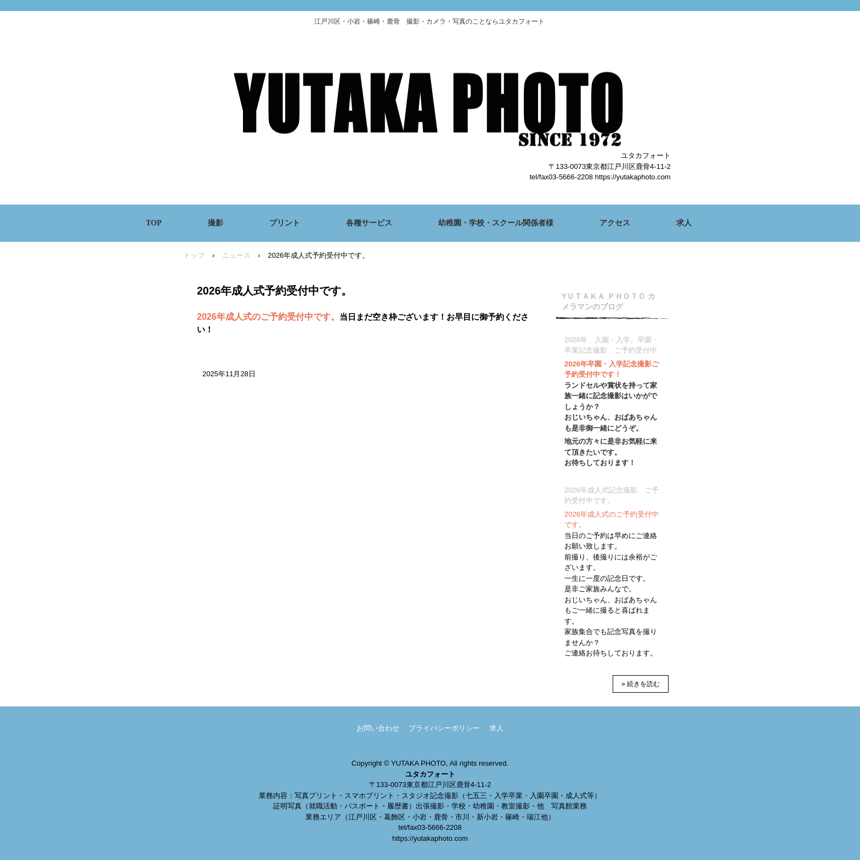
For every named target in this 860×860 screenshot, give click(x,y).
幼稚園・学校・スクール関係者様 (495, 223)
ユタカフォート (430, 101)
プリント (284, 223)
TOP (154, 223)
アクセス (614, 223)
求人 (684, 223)
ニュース (236, 255)
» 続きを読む (640, 684)
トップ (194, 255)
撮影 (215, 223)
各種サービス (369, 223)
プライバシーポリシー (444, 728)
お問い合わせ (378, 728)
